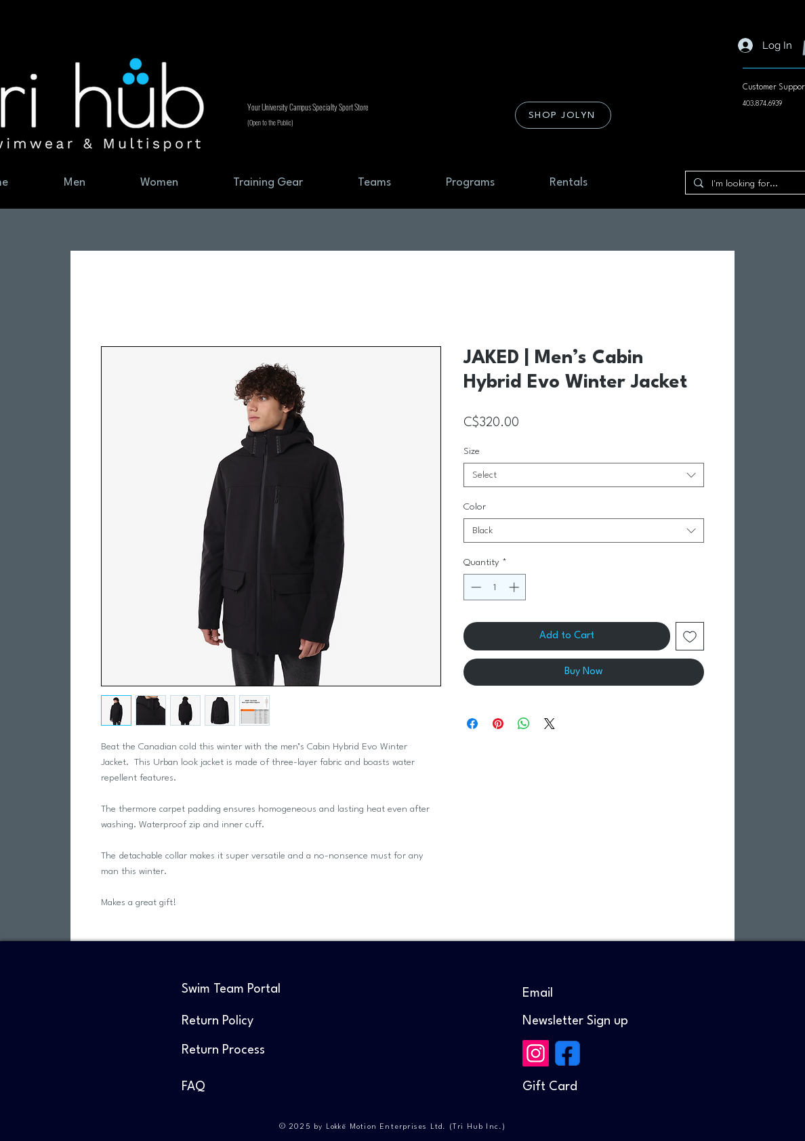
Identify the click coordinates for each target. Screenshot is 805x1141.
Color (474, 507)
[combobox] (583, 475)
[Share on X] (549, 723)
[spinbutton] (495, 587)
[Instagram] (535, 1053)
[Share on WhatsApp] (524, 723)
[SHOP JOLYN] (563, 115)
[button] (575, 1021)
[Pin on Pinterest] (498, 723)
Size (471, 451)
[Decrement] (475, 587)
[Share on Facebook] (472, 723)
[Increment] (515, 587)
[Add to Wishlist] (690, 636)
